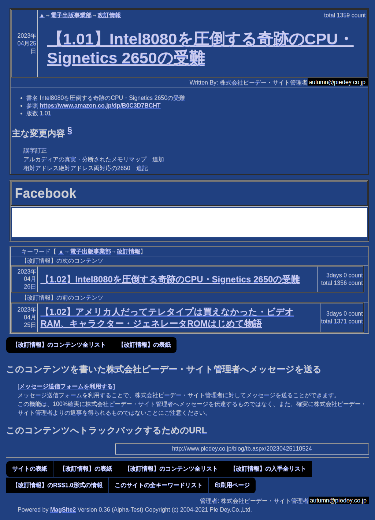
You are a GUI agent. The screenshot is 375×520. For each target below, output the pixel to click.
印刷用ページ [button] (232, 485)
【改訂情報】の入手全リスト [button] (268, 469)
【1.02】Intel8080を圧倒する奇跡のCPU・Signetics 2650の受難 (170, 279)
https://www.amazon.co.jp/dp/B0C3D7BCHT (100, 105)
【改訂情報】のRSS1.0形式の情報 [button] (57, 485)
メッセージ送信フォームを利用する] (67, 386)
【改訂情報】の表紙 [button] (144, 345)
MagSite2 (63, 509)
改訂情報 (109, 15)
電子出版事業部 (71, 15)
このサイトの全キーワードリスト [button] (159, 485)
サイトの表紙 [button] (29, 469)
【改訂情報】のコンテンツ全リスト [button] (59, 345)
